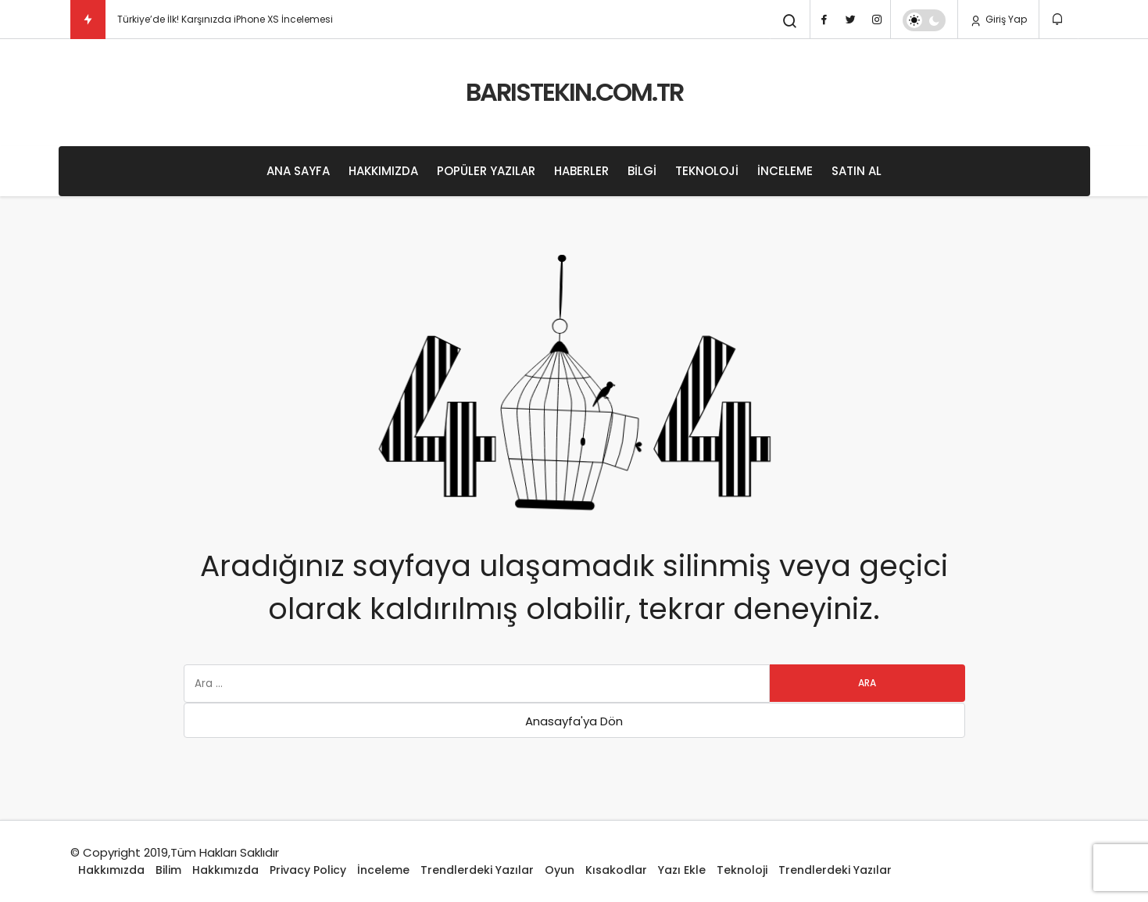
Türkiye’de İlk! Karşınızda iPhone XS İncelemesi (225, 19)
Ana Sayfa (298, 171)
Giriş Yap (998, 20)
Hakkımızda (383, 171)
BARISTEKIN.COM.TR (574, 91)
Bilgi (642, 171)
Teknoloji (707, 171)
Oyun (559, 870)
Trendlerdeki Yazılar (477, 870)
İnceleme (785, 171)
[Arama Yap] (790, 21)
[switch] (924, 20)
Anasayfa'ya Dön (574, 721)
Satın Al (856, 171)
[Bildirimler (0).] (1058, 19)
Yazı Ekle (682, 870)
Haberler (581, 171)
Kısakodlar (616, 870)
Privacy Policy (308, 870)
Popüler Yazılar (486, 171)
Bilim (168, 870)
